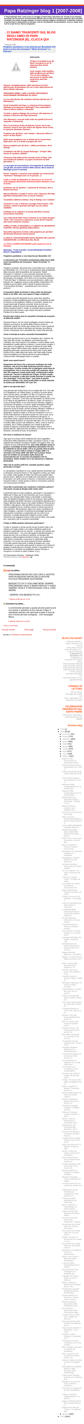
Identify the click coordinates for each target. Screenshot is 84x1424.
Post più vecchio (49, 630)
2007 (62, 1416)
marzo (65, 754)
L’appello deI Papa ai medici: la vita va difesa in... (70, 1278)
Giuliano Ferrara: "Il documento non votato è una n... (72, 1239)
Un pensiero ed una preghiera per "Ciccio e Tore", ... (72, 1043)
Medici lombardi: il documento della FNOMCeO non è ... (71, 1304)
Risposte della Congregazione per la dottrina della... (71, 793)
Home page (28, 630)
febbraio (66, 756)
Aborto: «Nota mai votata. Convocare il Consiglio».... (71, 1153)
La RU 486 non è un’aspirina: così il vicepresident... (70, 1069)
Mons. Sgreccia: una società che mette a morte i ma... (70, 1356)
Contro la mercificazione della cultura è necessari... (71, 905)
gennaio (65, 1414)
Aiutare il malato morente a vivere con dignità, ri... (72, 1362)
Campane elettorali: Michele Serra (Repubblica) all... (70, 1049)
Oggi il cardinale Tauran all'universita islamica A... (71, 1403)
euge (8, 570)
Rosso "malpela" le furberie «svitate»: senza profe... (70, 847)
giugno (65, 746)
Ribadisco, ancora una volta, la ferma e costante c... (71, 1384)
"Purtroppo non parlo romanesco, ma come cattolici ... (71, 1343)
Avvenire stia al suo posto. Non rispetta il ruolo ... (71, 972)
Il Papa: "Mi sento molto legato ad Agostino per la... (72, 1082)
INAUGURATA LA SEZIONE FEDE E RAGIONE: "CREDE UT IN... (71, 800)
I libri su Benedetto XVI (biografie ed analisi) (73, 699)
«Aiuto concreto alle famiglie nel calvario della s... (71, 1213)
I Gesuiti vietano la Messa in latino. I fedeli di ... (72, 978)
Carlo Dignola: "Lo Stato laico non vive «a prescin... (71, 991)
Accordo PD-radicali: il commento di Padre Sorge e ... (71, 1134)
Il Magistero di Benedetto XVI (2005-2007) (73, 660)
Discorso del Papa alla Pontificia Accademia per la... (71, 1323)
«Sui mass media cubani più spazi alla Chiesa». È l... (72, 1004)
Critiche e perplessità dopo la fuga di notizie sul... (71, 998)
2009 (62, 729)
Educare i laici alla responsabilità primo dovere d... (71, 1017)
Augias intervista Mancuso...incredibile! (71, 953)
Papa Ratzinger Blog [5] (72, 664)
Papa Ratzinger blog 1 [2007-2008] (43, 10)
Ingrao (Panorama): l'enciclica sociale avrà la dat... (72, 892)
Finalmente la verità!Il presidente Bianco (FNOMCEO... (70, 1291)
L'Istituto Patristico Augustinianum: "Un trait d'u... (71, 1396)
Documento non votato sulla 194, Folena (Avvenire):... (71, 1226)
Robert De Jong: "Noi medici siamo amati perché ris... (70, 1030)
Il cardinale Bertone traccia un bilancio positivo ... (70, 927)
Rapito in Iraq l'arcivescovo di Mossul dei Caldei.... (71, 761)
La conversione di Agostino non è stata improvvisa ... (71, 1062)
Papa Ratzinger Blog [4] (72, 666)
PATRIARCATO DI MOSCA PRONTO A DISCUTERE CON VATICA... (71, 947)
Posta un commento (11, 626)
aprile (64, 751)
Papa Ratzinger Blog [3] (72, 668)
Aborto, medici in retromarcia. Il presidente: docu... (70, 1121)
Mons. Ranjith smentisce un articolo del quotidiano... (72, 1349)
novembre (66, 734)
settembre (66, 739)
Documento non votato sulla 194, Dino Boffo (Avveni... (71, 1246)
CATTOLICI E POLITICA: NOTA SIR (72, 813)
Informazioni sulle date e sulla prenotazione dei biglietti (72, 717)
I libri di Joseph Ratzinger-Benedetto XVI (74, 694)
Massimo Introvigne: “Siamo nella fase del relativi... (71, 1179)
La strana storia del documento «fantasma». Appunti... (72, 1220)
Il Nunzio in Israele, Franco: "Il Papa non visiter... (71, 879)
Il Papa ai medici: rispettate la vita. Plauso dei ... (69, 1200)
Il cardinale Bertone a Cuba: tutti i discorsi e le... (71, 1011)
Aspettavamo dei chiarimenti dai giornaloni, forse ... (70, 1127)
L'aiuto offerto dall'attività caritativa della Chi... (72, 826)
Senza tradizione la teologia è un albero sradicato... (71, 1172)
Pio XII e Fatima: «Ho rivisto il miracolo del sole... (71, 873)
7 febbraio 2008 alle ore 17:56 (19, 599)
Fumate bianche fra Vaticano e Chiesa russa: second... (70, 1297)
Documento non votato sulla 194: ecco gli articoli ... (71, 1233)
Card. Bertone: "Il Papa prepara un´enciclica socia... (71, 933)
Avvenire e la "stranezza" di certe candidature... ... (72, 1390)
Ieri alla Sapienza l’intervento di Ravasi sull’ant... (71, 920)
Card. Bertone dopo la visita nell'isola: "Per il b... (71, 780)
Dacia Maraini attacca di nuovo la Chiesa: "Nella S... (71, 1095)
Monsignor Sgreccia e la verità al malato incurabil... (71, 985)
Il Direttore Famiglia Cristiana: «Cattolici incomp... (70, 1108)
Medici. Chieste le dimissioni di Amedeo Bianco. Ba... (71, 1285)
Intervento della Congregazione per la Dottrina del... (71, 787)
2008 (62, 732)
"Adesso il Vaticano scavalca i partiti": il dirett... (70, 1114)
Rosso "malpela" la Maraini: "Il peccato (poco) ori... (70, 1088)
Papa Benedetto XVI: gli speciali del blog (72, 679)
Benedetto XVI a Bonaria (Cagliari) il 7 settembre (72, 853)
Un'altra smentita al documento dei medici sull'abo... (71, 866)
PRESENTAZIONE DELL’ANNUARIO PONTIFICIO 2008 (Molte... (70, 833)
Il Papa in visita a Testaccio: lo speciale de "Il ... (71, 1336)
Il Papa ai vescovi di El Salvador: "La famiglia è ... (71, 899)
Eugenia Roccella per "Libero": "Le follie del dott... (71, 1409)
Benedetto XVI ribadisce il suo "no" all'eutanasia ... (71, 1252)
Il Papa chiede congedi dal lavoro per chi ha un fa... (71, 1140)
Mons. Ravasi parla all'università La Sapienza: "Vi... (69, 965)
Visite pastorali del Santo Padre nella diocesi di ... (72, 774)
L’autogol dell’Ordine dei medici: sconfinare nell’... (71, 939)
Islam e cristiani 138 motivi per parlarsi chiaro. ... (70, 1024)
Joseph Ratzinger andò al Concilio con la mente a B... (71, 1166)
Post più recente (8, 630)
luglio (64, 744)
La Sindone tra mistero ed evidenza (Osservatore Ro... (71, 886)
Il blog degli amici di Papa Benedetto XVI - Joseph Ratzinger (73, 650)
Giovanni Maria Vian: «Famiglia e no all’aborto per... (70, 1272)
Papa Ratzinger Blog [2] (72, 670)
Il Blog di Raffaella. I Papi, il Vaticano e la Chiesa (74, 644)
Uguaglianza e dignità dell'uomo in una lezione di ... (70, 860)
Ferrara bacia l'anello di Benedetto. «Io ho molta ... (71, 1330)
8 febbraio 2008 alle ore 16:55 (19, 621)
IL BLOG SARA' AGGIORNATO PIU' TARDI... (71, 1265)
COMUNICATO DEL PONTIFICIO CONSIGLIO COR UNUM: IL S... (70, 1193)
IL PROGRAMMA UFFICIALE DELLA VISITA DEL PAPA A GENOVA (71, 913)
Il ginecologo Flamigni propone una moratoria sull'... (72, 1377)
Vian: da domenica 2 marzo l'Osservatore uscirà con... (71, 1159)
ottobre (65, 736)
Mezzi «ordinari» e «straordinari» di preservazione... (69, 1207)
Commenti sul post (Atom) (21, 635)
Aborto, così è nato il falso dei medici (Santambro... (70, 1259)
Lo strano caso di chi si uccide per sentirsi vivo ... (72, 1185)
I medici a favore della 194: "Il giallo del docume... (70, 1317)
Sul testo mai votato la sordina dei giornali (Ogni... (71, 1075)
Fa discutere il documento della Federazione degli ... (71, 1310)
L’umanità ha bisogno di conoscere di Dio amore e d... (71, 1056)
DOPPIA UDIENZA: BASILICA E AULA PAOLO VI (70, 1101)
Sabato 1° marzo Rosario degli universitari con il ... (72, 959)
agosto (65, 741)
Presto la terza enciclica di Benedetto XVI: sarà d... (72, 767)
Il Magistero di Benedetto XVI (76, 655)
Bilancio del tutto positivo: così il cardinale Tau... (69, 808)
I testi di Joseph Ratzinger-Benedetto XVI (74, 674)
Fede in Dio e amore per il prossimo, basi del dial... (71, 840)
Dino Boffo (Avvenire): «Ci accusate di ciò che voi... (70, 1036)
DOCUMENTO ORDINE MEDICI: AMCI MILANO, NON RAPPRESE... (71, 1370)
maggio (65, 749)
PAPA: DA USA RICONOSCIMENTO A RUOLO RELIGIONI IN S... (72, 820)
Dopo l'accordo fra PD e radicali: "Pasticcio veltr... (71, 1147)
